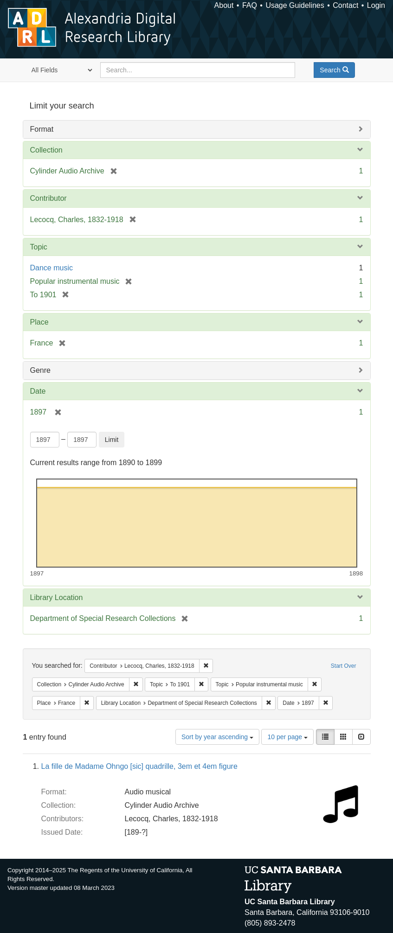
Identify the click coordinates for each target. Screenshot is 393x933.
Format (42, 129)
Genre (40, 370)
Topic (38, 247)
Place (39, 322)
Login (376, 5)
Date (38, 391)
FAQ (249, 5)
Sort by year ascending (217, 737)
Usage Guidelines (294, 5)
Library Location (56, 597)
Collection (46, 150)
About (224, 5)
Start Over (343, 666)
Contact (345, 5)
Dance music (51, 268)
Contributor (48, 198)
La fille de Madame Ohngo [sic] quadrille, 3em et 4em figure (139, 766)
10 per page (287, 737)
